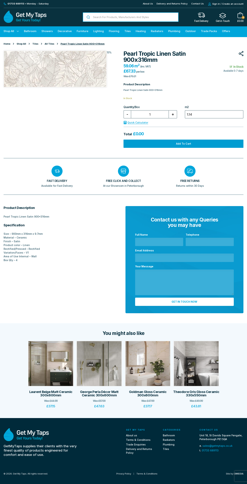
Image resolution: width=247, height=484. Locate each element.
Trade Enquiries (136, 442)
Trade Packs (209, 31)
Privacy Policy (123, 472)
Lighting (98, 31)
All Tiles (49, 43)
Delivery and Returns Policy (172, 3)
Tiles (127, 31)
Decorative (65, 31)
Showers (47, 31)
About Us (148, 3)
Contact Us (197, 3)
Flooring (114, 31)
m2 (187, 107)
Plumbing (174, 31)
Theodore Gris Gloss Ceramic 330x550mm (196, 392)
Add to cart (183, 143)
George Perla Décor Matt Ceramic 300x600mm (99, 392)
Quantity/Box (132, 107)
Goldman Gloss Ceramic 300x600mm (148, 392)
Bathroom (30, 31)
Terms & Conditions (138, 438)
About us (131, 433)
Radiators (157, 31)
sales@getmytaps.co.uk (217, 444)
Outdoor (190, 31)
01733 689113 (210, 448)
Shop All (9, 31)
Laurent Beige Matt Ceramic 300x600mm (50, 392)
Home (7, 43)
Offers (226, 31)
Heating (141, 31)
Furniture (82, 31)
